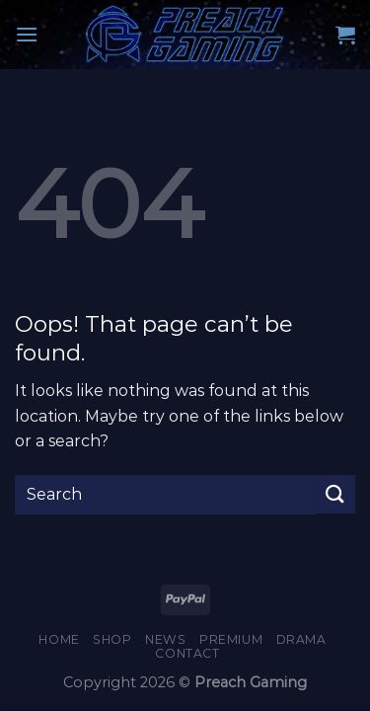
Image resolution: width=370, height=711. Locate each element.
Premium (230, 639)
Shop (112, 639)
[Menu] (26, 34)
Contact (187, 653)
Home (58, 639)
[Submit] (335, 494)
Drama (301, 639)
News (165, 639)
